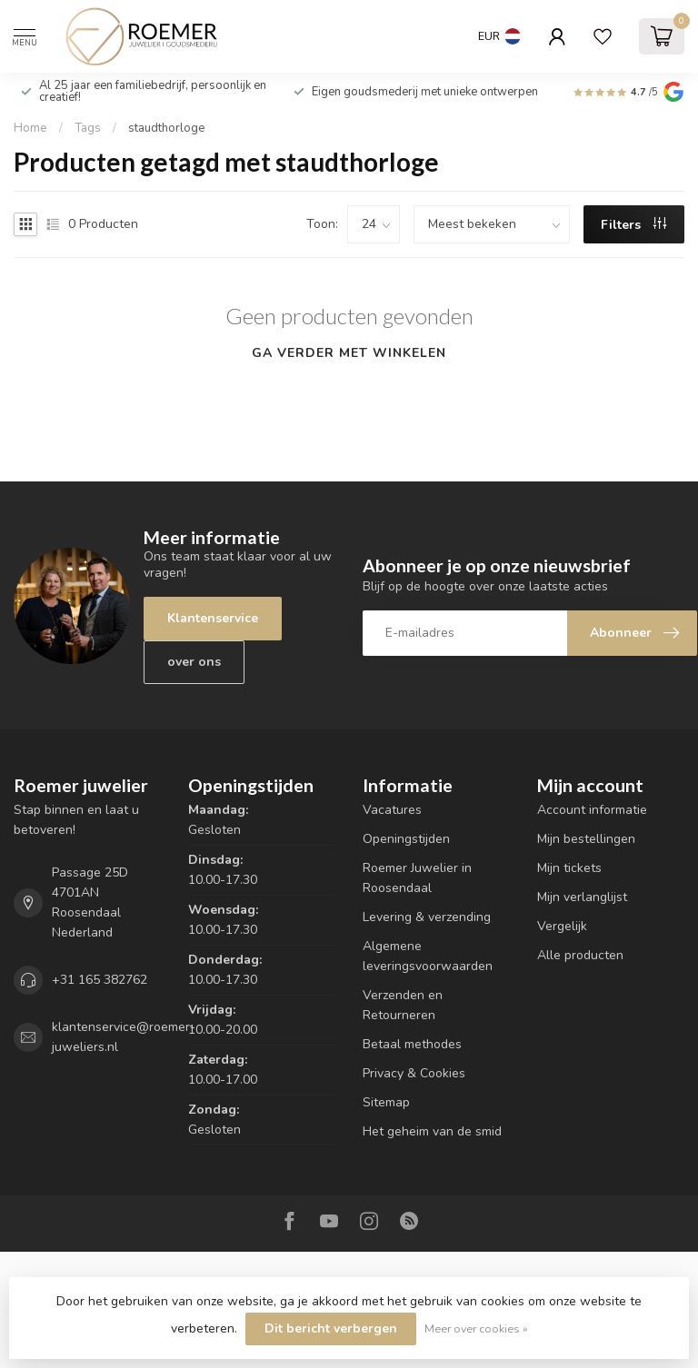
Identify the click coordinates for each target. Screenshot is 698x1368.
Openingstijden (406, 839)
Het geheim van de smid (432, 1131)
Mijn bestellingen (586, 839)
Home (30, 128)
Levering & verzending (427, 917)
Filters (633, 224)
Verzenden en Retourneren (403, 1005)
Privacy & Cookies (414, 1073)
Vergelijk (562, 926)
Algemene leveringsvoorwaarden (428, 956)
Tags (88, 128)
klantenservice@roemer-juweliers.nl (123, 1037)
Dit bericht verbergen (330, 1328)
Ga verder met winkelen (349, 353)
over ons (194, 661)
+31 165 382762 (99, 979)
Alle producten (580, 955)
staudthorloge (166, 128)
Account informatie (592, 809)
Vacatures (392, 809)
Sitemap (386, 1102)
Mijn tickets (569, 868)
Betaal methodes (412, 1044)
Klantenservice (212, 618)
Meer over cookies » (476, 1328)
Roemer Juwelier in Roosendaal (417, 878)
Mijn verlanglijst (582, 897)
